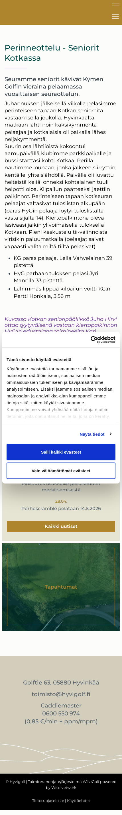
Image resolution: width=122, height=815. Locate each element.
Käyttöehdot (78, 800)
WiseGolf (91, 781)
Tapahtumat (61, 587)
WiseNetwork (63, 787)
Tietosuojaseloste (48, 800)
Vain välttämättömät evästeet (61, 470)
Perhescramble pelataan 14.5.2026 (61, 508)
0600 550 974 (61, 713)
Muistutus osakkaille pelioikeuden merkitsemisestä (61, 486)
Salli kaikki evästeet (61, 452)
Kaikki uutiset (61, 526)
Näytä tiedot (92, 433)
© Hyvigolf (15, 781)
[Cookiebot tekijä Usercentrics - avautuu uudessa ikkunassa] (90, 339)
